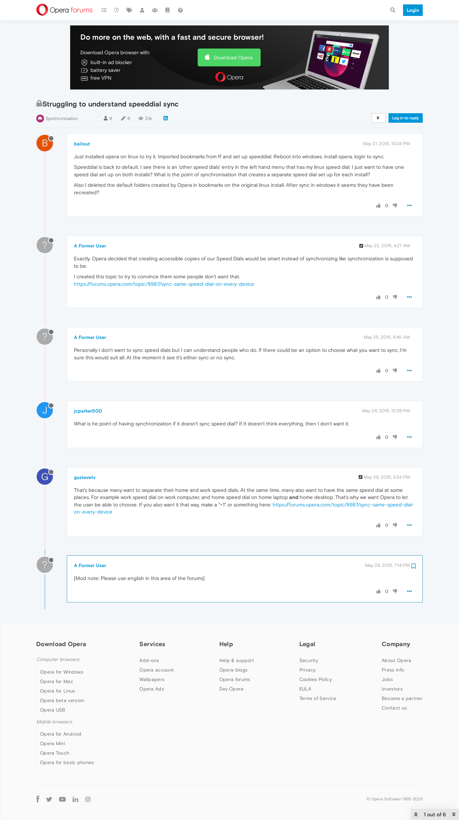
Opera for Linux (57, 691)
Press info (393, 670)
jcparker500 (88, 411)
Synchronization (62, 118)
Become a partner (402, 698)
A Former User (90, 245)
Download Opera (233, 57)
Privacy (307, 670)
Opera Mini (52, 743)
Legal (307, 643)
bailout (82, 143)
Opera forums (235, 679)
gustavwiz (85, 477)
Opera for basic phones (67, 762)
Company (396, 643)
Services (152, 643)
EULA (305, 689)
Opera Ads (151, 689)
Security (308, 660)
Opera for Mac (56, 681)
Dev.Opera (231, 689)
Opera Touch (54, 753)
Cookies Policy (315, 679)
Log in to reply (405, 118)
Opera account (156, 670)
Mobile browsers (54, 722)
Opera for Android (60, 734)
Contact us (394, 708)
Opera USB (52, 710)
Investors (392, 689)
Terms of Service (318, 698)
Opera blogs (233, 670)
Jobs (387, 679)
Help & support (236, 660)
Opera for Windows (61, 672)
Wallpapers (151, 679)
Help (226, 643)
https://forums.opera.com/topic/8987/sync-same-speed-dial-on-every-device (164, 284)
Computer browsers (57, 659)
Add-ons (149, 660)
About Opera (396, 660)
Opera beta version (62, 700)
